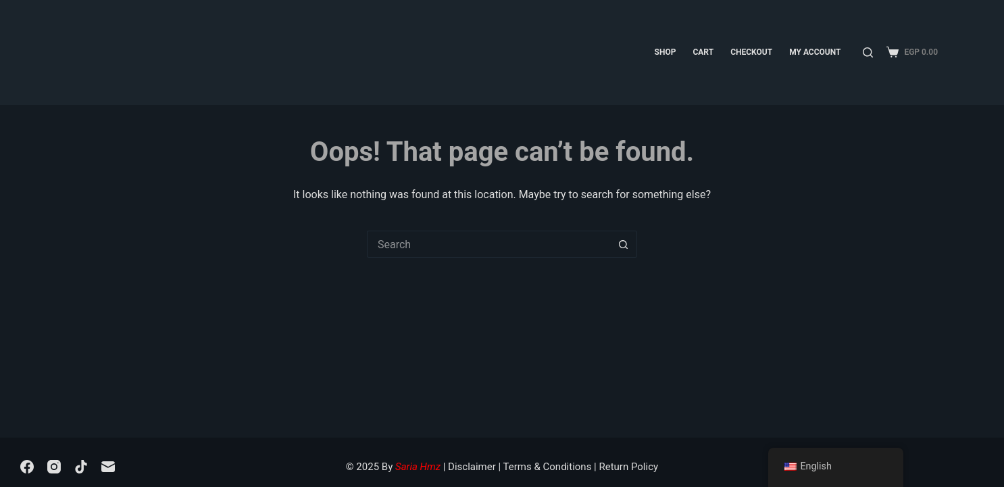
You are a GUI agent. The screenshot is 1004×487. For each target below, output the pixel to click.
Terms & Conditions (547, 467)
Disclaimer (472, 467)
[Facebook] (27, 466)
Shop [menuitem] (665, 52)
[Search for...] (488, 244)
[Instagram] (54, 466)
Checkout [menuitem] (751, 52)
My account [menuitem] (814, 52)
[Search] (868, 52)
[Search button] (623, 244)
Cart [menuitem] (703, 52)
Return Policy (628, 467)
